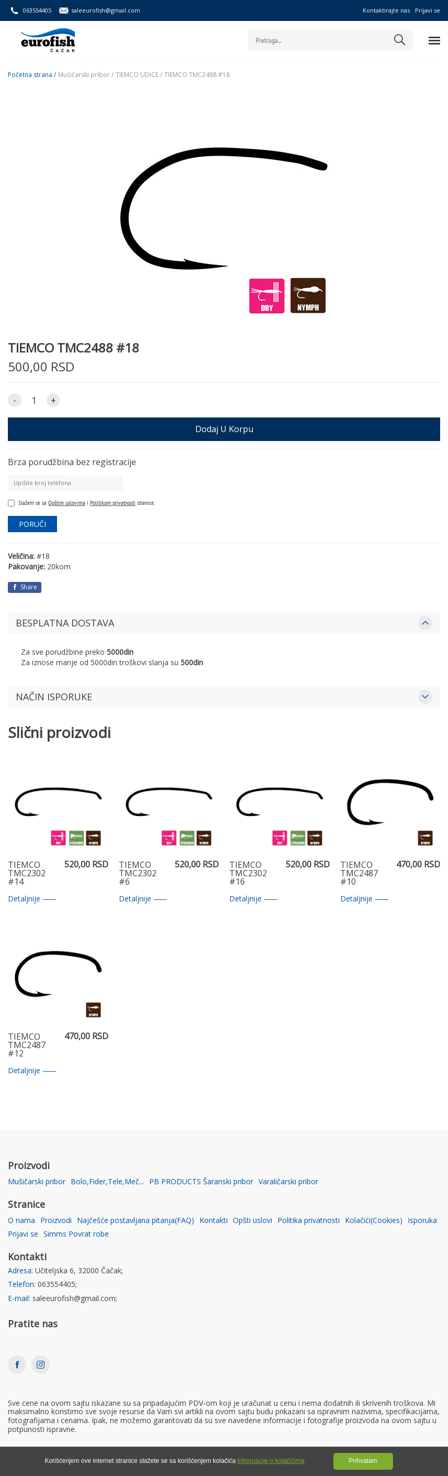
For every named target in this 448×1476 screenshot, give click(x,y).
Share (24, 586)
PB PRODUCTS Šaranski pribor (201, 1181)
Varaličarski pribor (288, 1181)
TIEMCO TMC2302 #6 (137, 874)
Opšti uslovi (252, 1220)
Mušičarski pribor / (86, 75)
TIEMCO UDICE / (139, 75)
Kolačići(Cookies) (373, 1220)
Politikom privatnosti (113, 502)
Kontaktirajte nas (386, 10)
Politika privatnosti (308, 1220)
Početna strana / (32, 75)
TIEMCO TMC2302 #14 (27, 874)
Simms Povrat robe (76, 1234)
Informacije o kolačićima (271, 1460)
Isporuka (422, 1220)
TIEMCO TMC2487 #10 (359, 874)
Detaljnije (32, 899)
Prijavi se (427, 10)
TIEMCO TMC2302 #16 (248, 874)
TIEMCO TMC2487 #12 (27, 1045)
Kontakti (213, 1220)
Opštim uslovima (66, 502)
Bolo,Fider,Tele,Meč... (107, 1181)
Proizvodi (56, 1220)
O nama (21, 1220)
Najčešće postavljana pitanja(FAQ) (135, 1220)
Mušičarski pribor (36, 1181)
